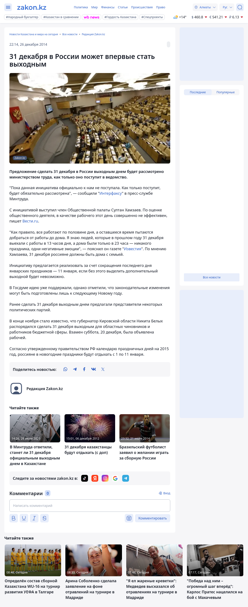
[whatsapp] (65, 369)
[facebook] (84, 369)
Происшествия (142, 7)
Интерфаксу (111, 193)
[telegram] (75, 369)
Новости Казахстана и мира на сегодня (33, 34)
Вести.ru (30, 221)
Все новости (70, 34)
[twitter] (103, 369)
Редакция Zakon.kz (93, 34)
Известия (132, 248)
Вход (166, 493)
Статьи (123, 7)
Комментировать (152, 518)
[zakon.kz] (31, 7)
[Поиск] (240, 7)
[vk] (93, 369)
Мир (94, 7)
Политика (81, 7)
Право (160, 7)
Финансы (107, 7)
